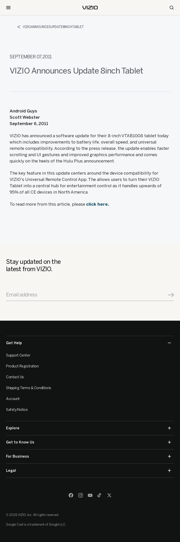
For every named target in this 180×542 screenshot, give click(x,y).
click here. (97, 204)
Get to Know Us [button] (88, 442)
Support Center (18, 355)
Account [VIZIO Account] (13, 399)
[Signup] (171, 295)
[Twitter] (109, 495)
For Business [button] (88, 456)
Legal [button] (88, 470)
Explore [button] (88, 428)
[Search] (171, 7)
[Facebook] (71, 495)
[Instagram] (80, 495)
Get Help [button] (88, 343)
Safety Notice (17, 410)
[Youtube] (90, 495)
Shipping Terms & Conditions (28, 388)
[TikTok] (99, 495)
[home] (90, 7)
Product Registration (22, 366)
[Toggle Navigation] (8, 7)
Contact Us (15, 377)
